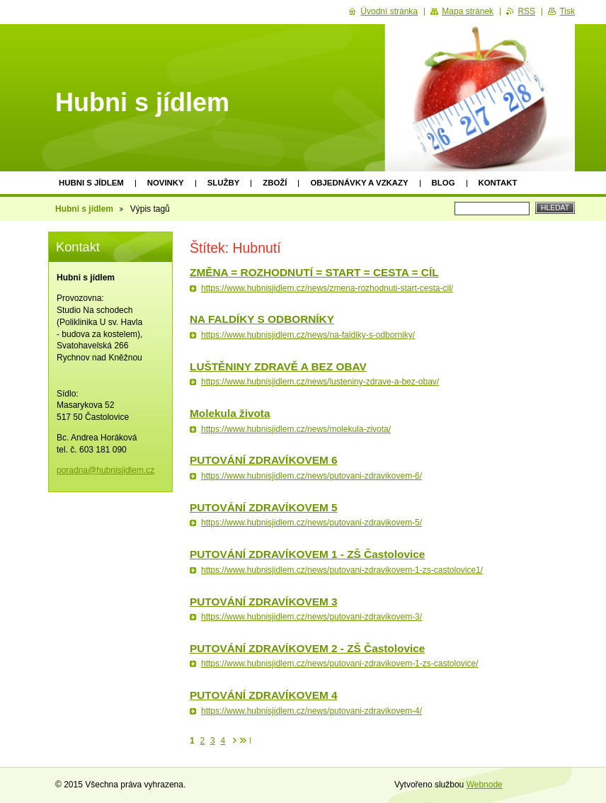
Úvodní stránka (389, 11)
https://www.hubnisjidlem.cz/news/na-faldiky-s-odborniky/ (308, 335)
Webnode (485, 785)
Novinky (165, 182)
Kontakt (498, 182)
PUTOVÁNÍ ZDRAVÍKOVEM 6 (264, 460)
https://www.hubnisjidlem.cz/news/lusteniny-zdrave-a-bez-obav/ (320, 382)
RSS (526, 11)
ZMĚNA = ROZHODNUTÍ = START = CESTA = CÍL (314, 272)
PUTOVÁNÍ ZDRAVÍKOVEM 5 (264, 507)
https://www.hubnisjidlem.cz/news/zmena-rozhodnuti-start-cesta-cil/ (327, 288)
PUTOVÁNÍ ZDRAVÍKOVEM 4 (264, 695)
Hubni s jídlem (91, 182)
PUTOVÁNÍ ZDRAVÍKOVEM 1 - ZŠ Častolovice (307, 554)
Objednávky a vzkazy (359, 182)
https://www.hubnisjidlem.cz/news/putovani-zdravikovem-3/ (311, 617)
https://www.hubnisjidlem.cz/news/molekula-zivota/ (296, 429)
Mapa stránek (467, 11)
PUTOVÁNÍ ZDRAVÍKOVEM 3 (264, 602)
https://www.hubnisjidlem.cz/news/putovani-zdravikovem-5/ (311, 523)
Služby (223, 182)
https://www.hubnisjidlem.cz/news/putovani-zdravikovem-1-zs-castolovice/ (339, 663)
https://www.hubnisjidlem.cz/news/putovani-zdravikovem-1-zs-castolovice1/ (342, 570)
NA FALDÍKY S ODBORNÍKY (262, 319)
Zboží (275, 182)
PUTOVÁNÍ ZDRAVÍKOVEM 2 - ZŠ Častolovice (307, 648)
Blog (443, 182)
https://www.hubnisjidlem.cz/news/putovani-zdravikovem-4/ (311, 711)
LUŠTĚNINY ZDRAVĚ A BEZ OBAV (278, 366)
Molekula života (230, 413)
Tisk (567, 11)
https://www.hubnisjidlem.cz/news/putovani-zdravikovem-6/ (311, 476)
